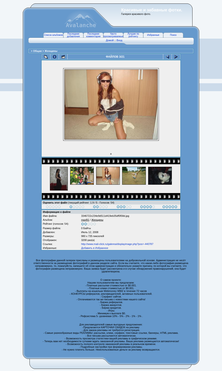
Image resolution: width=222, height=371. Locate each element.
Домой (110, 40)
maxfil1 (85, 219)
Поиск (173, 35)
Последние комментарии (93, 35)
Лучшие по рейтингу (133, 35)
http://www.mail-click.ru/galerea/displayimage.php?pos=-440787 (117, 244)
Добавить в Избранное (94, 248)
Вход (119, 40)
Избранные (153, 35)
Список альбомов (53, 35)
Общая (37, 51)
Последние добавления (73, 35)
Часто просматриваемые (113, 35)
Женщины (51, 51)
